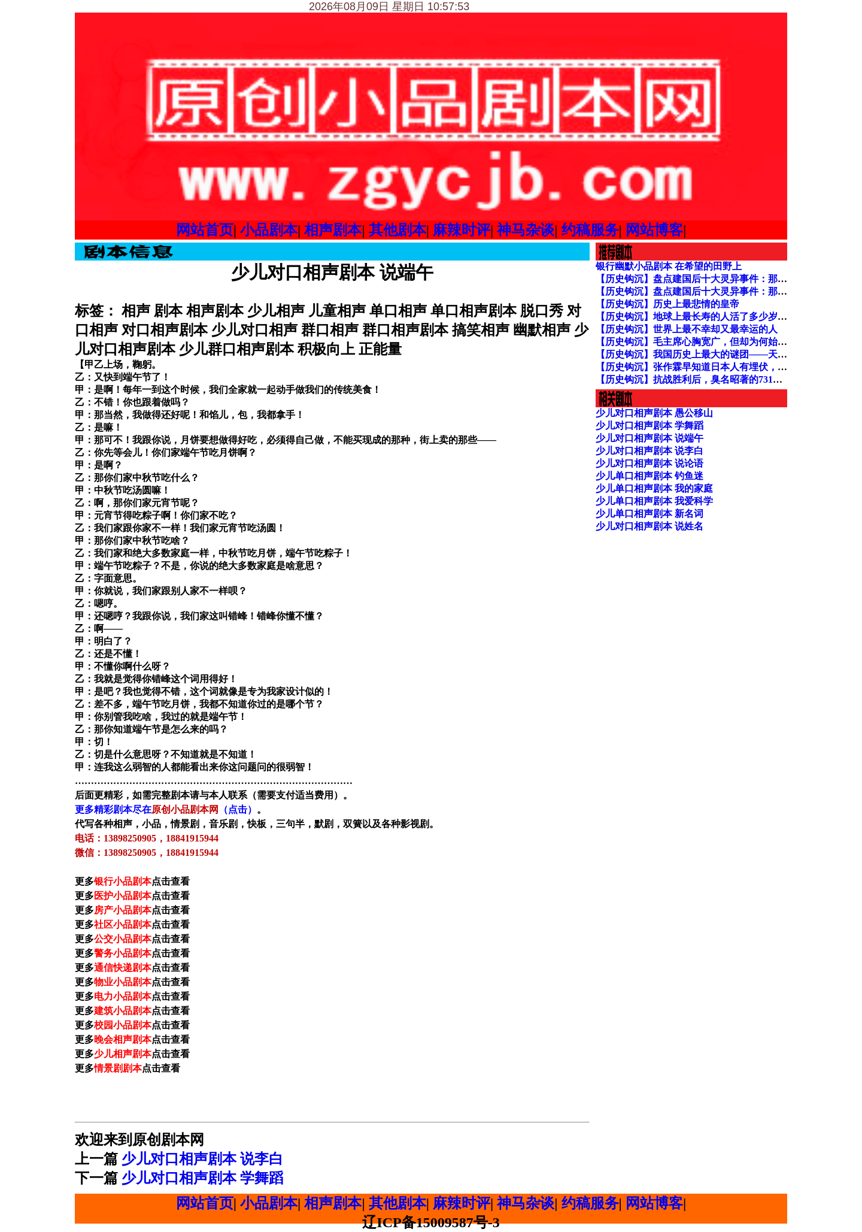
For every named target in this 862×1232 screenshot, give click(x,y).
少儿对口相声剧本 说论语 (649, 463)
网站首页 (204, 230)
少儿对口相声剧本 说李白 (202, 1159)
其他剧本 (397, 230)
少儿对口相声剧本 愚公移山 (654, 413)
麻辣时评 (461, 230)
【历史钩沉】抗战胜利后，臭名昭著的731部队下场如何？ (718, 379)
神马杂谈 (525, 230)
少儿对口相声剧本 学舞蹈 (202, 1178)
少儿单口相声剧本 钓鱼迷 (649, 476)
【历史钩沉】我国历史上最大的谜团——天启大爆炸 (706, 354)
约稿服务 (590, 230)
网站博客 (654, 230)
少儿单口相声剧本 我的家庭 (654, 488)
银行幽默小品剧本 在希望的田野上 (669, 266)
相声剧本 (333, 230)
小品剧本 (269, 230)
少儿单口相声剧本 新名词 (649, 513)
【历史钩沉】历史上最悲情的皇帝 (667, 304)
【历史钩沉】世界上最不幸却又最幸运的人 (687, 329)
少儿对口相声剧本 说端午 (649, 438)
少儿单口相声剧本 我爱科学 (654, 501)
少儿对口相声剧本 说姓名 (649, 526)
